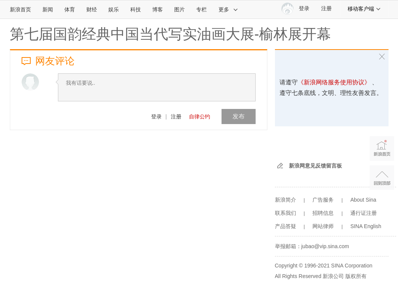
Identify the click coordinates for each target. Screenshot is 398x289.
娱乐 (113, 9)
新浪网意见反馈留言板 (315, 166)
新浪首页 (20, 9)
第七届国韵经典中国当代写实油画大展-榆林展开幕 (170, 34)
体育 (69, 9)
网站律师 (323, 226)
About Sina (363, 200)
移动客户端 (364, 9)
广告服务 (323, 200)
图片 (179, 9)
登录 (156, 116)
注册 (326, 8)
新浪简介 (285, 200)
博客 (157, 9)
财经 (91, 9)
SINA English (365, 226)
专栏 (201, 9)
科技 (135, 9)
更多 (228, 9)
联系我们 (285, 213)
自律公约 (199, 116)
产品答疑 (285, 226)
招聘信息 (323, 213)
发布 (239, 116)
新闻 (47, 9)
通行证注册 (363, 213)
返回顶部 (382, 177)
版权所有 (356, 276)
